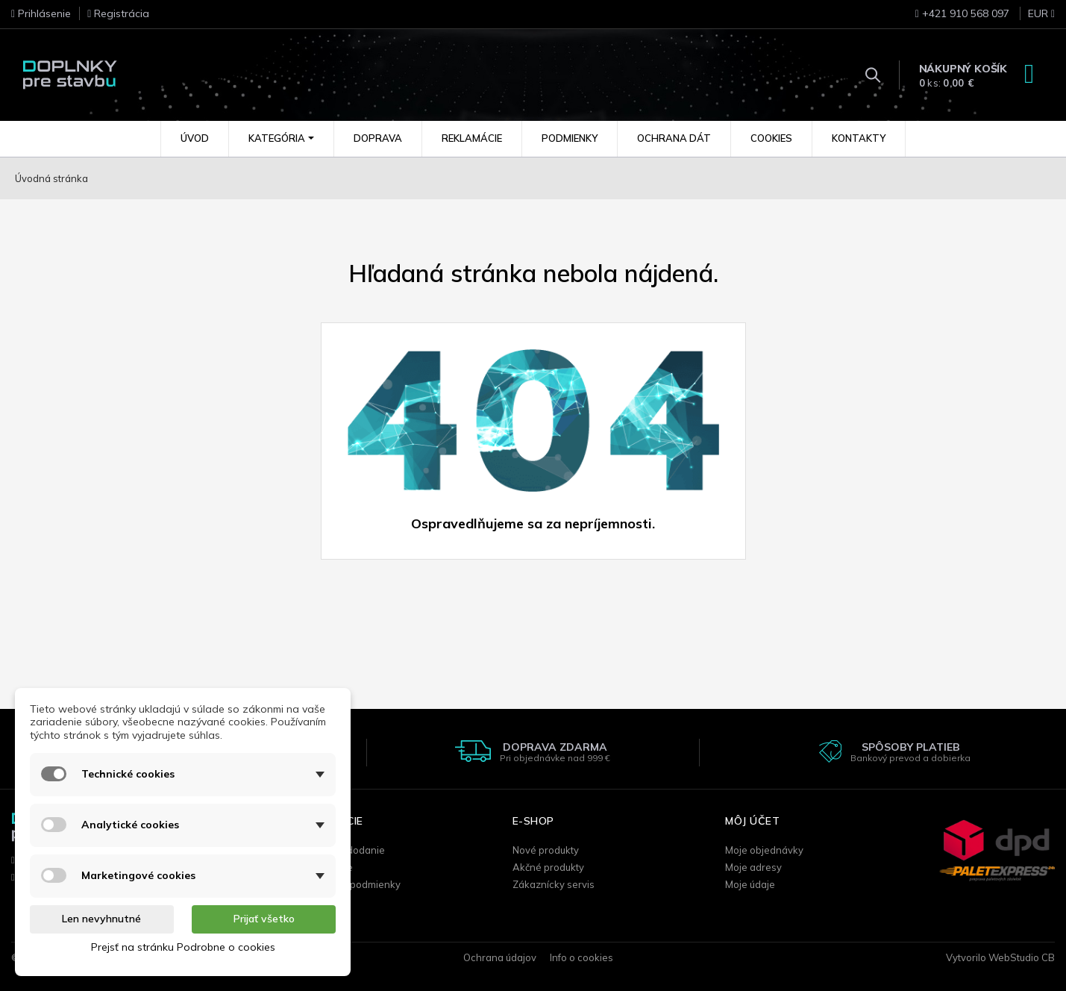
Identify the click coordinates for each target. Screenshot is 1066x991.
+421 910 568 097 (962, 13)
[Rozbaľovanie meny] (1033, 17)
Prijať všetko (264, 918)
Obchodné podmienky (350, 884)
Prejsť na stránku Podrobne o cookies (183, 947)
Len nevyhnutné (101, 918)
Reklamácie (326, 867)
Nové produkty (545, 850)
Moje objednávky (764, 850)
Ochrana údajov (499, 957)
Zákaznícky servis (553, 884)
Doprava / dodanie (342, 850)
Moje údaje (750, 884)
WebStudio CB (1021, 957)
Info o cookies (581, 957)
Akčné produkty (548, 867)
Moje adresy (753, 867)
